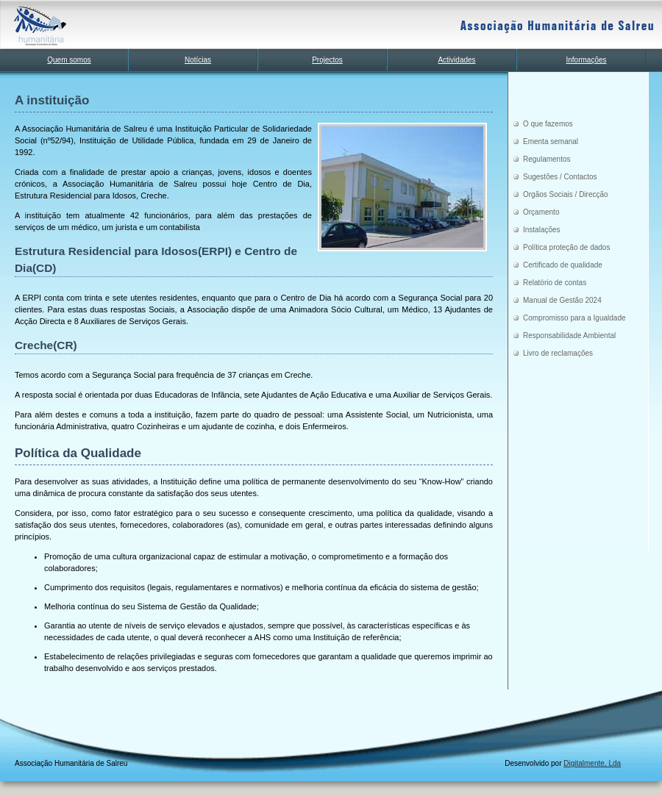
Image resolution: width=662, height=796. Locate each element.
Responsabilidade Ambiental (569, 335)
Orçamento (541, 212)
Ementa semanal (550, 141)
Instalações (541, 230)
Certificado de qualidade (562, 265)
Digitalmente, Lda (592, 763)
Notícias (198, 60)
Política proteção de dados (566, 247)
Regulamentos (546, 159)
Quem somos (68, 60)
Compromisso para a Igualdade (574, 318)
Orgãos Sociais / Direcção (565, 194)
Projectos (327, 60)
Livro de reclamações (558, 353)
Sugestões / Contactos (560, 177)
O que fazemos (548, 124)
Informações (586, 60)
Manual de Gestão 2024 (562, 300)
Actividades (456, 60)
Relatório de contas (554, 283)
